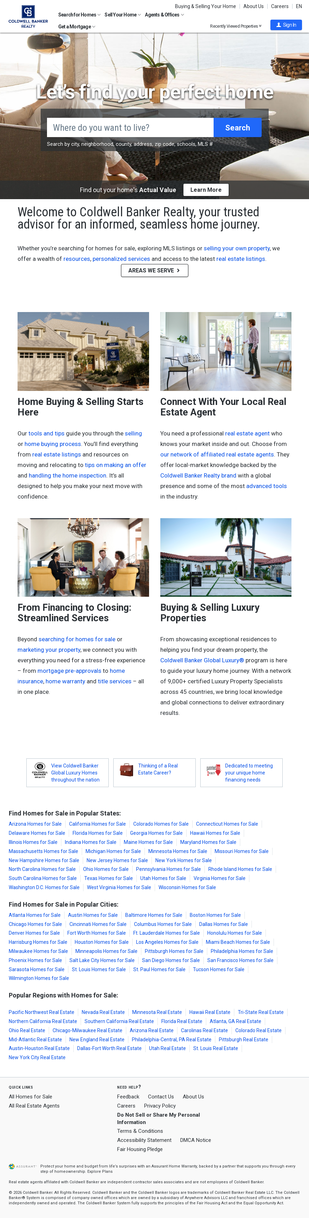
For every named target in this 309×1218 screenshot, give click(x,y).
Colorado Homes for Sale (161, 824)
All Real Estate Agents (34, 1106)
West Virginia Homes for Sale (119, 887)
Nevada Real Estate (103, 1012)
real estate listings (240, 258)
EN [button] (299, 6)
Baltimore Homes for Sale (153, 915)
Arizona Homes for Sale (35, 824)
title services (115, 681)
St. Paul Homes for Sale (159, 969)
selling (133, 433)
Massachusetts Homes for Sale (43, 851)
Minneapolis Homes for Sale (106, 951)
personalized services (121, 258)
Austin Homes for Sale (93, 915)
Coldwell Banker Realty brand (198, 475)
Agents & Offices (164, 15)
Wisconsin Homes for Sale (187, 887)
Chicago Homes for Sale (35, 924)
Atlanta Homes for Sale (35, 915)
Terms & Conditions (140, 1131)
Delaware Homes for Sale (37, 833)
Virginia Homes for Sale (220, 878)
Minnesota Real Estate (157, 1012)
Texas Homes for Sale (108, 878)
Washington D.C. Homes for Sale (44, 887)
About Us (253, 6)
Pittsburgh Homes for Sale (174, 951)
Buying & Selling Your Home (205, 6)
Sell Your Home (123, 15)
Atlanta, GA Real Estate (235, 1021)
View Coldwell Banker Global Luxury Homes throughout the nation (75, 773)
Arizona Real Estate (152, 1030)
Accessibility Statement (144, 1140)
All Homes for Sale (30, 1097)
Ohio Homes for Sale (106, 869)
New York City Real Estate (37, 1057)
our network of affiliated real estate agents (217, 454)
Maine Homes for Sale (148, 842)
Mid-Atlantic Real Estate (35, 1039)
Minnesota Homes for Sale (177, 851)
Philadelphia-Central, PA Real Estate (171, 1039)
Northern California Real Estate (43, 1021)
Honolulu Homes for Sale (234, 933)
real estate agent (247, 433)
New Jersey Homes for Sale (117, 860)
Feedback (128, 1096)
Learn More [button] (206, 190)
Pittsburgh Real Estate (243, 1039)
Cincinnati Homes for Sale (98, 924)
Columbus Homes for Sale (163, 924)
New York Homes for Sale (183, 860)
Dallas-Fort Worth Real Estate (109, 1048)
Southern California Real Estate (119, 1021)
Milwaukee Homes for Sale (38, 951)
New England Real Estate (97, 1039)
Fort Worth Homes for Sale (96, 933)
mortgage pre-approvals (69, 670)
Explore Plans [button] (100, 1171)
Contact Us (161, 1097)
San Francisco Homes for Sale (240, 960)
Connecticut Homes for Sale (227, 824)
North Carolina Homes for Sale (42, 869)
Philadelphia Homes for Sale (242, 951)
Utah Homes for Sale (163, 878)
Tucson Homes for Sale (218, 969)
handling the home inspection (67, 475)
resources (76, 258)
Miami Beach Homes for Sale (238, 942)
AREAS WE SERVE (154, 270)
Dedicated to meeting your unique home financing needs (249, 773)
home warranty (65, 681)
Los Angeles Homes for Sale (167, 942)
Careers (280, 6)
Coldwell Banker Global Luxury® (202, 660)
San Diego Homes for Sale (171, 960)
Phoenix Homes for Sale (35, 960)
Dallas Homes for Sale (223, 924)
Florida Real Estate (181, 1021)
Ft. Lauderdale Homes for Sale (166, 933)
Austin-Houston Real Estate (39, 1048)
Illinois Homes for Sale (33, 842)
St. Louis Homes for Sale (99, 969)
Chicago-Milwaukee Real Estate (87, 1030)
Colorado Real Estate (258, 1030)
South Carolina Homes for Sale (43, 878)
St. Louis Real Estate (215, 1048)
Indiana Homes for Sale (90, 842)
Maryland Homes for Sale (208, 842)
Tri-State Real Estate (261, 1012)
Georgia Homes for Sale (156, 833)
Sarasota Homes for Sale (37, 969)
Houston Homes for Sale (102, 942)
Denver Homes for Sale (34, 933)
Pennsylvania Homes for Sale (168, 869)
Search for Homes (79, 15)
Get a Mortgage (76, 26)
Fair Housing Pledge (140, 1149)
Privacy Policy (160, 1106)
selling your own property (237, 248)
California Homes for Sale (97, 824)
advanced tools (266, 485)
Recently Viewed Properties (236, 26)
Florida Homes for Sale (98, 833)
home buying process (53, 443)
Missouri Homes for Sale (242, 851)
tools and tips (46, 433)
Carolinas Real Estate (204, 1030)
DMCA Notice (195, 1140)
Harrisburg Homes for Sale (38, 942)
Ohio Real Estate (27, 1030)
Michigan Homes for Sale (113, 851)
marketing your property (49, 649)
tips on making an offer (115, 464)
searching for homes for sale (77, 639)
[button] (286, 25)
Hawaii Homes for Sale (215, 833)
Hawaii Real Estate (209, 1012)
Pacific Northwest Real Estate (41, 1012)
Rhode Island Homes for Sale (240, 869)
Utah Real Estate (167, 1048)
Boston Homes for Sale (215, 915)
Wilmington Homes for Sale (39, 978)
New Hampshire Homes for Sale (44, 860)
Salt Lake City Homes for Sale (102, 960)
